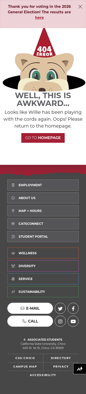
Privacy (61, 366)
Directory (61, 358)
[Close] (80, 6)
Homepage (43, 138)
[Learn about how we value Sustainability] (43, 291)
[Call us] (30, 321)
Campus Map (25, 366)
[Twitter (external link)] (60, 308)
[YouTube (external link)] (73, 321)
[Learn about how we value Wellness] (43, 253)
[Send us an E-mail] (30, 308)
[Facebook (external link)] (73, 308)
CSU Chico (25, 358)
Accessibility (43, 375)
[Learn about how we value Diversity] (43, 265)
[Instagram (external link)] (60, 321)
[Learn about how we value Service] (43, 278)
